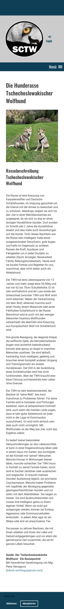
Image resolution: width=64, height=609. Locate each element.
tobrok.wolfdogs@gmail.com (24, 570)
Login (49, 39)
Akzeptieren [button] (29, 603)
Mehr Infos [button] (9, 596)
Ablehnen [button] (11, 603)
